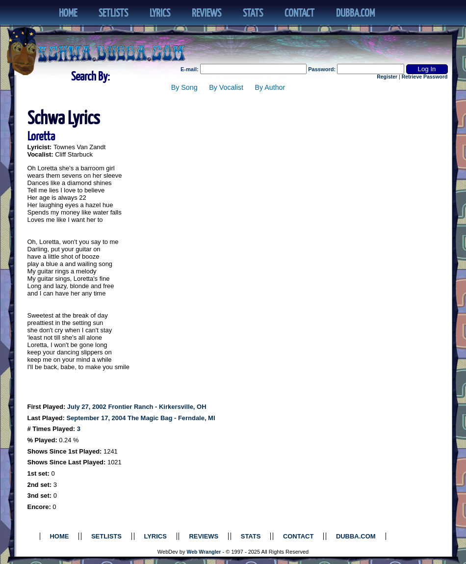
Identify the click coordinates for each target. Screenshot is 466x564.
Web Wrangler (204, 552)
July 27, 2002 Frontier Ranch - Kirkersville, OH (137, 406)
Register (387, 77)
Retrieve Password (425, 77)
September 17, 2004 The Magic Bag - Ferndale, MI (140, 418)
